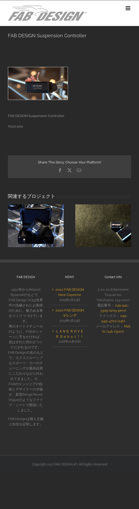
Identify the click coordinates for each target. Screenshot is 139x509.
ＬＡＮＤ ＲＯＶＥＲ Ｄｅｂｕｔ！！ (70, 333)
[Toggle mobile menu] (128, 8)
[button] (12, 226)
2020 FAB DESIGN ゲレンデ (70, 312)
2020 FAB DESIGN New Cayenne (70, 292)
